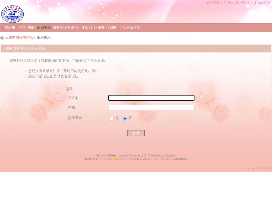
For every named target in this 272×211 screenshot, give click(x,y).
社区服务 (99, 27)
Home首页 (263, 3)
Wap (261, 168)
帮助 (113, 27)
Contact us (247, 168)
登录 (22, 27)
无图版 (228, 3)
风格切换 (244, 3)
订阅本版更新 (129, 27)
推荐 (75, 27)
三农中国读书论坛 (19, 37)
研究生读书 (61, 27)
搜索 (84, 27)
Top (269, 168)
